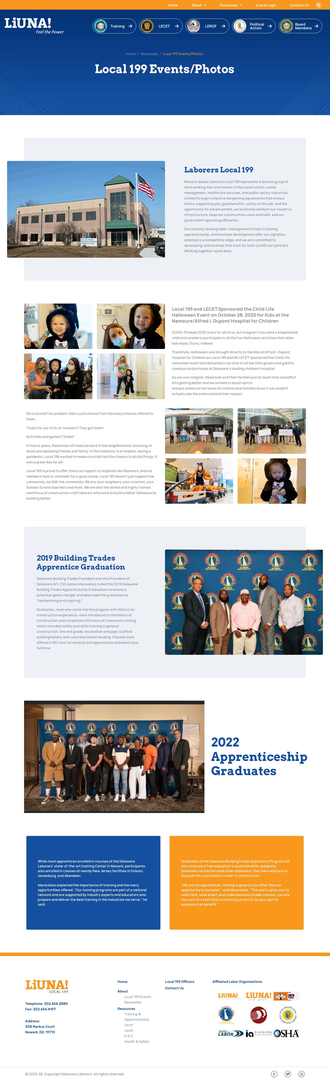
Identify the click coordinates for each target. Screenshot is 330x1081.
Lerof (128, 1025)
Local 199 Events (137, 997)
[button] (319, 5)
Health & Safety (136, 1042)
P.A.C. (129, 1036)
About (199, 5)
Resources (231, 5)
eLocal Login (266, 5)
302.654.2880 (56, 1004)
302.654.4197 (44, 1009)
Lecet (128, 1030)
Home (173, 5)
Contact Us (299, 5)
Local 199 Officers (179, 982)
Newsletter (133, 1002)
